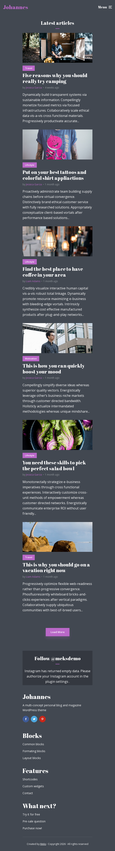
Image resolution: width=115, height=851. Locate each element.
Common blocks (33, 744)
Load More (58, 632)
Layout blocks (32, 758)
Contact (28, 793)
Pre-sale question (34, 821)
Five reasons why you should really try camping (55, 78)
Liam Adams (33, 281)
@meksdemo (66, 658)
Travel (28, 68)
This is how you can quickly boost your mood (54, 369)
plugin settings (57, 681)
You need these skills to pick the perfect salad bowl (54, 465)
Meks (43, 844)
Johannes (15, 7)
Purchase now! (32, 828)
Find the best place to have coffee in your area (53, 272)
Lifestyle (29, 164)
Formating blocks (34, 751)
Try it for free (31, 814)
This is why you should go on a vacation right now (56, 568)
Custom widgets (33, 786)
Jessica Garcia (34, 87)
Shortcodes (30, 779)
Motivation (31, 358)
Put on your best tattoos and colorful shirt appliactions (54, 175)
